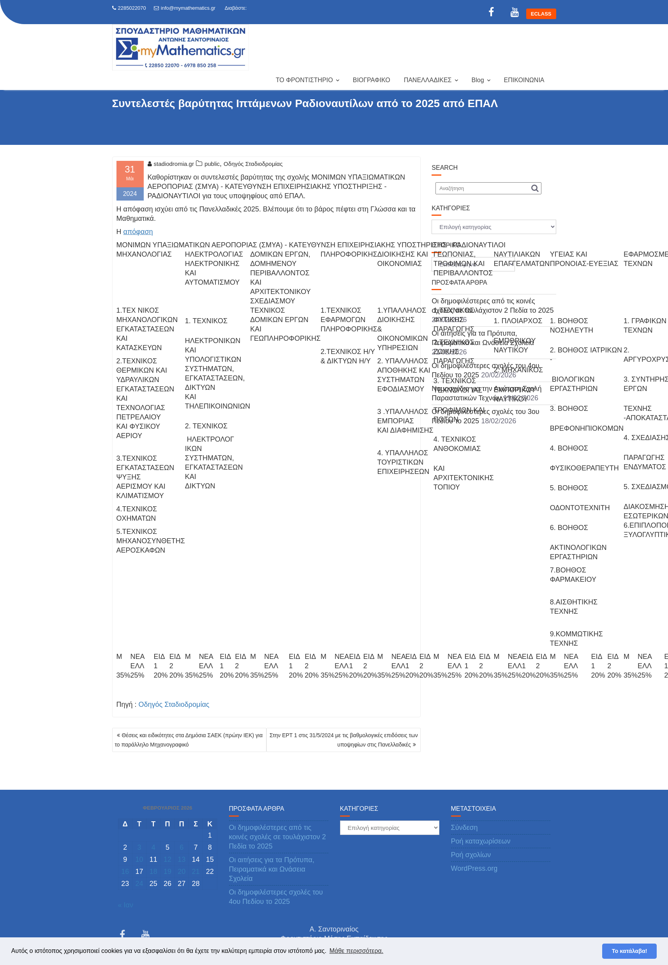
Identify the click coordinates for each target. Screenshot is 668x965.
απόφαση (138, 232)
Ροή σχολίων (471, 855)
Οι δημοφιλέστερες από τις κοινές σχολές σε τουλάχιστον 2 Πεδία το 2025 (277, 837)
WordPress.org (474, 868)
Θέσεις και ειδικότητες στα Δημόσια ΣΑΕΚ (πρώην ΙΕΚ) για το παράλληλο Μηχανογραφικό (189, 740)
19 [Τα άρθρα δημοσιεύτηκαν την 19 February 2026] (167, 871)
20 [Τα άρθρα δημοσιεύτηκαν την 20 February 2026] (181, 871)
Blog (478, 80)
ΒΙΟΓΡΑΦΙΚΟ (371, 80)
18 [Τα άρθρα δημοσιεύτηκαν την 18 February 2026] (153, 871)
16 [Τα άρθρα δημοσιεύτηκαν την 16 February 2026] (125, 871)
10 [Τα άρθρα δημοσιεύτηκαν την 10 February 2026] (139, 859)
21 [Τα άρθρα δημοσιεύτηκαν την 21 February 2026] (196, 871)
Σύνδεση (464, 827)
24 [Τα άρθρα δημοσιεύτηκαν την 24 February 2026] (139, 884)
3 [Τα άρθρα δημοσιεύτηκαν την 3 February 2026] (139, 847)
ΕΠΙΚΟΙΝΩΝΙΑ (524, 80)
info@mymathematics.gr (184, 8)
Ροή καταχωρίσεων (481, 841)
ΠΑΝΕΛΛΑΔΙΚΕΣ (428, 80)
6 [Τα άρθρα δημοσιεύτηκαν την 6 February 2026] (181, 847)
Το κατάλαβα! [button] (629, 951)
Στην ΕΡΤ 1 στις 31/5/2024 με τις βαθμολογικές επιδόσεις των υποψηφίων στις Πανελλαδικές (344, 740)
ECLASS (541, 14)
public (212, 163)
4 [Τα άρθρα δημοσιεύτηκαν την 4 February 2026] (153, 847)
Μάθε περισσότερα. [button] (357, 950)
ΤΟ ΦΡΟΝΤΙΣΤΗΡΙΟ (304, 80)
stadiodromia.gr (171, 163)
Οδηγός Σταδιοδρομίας (253, 163)
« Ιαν (125, 905)
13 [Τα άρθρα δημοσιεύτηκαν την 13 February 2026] (181, 859)
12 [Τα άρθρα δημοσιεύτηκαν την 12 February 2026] (167, 859)
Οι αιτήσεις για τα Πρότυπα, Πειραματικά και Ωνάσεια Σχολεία (272, 869)
